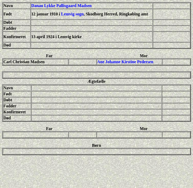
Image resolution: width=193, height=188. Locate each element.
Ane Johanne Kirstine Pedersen (125, 62)
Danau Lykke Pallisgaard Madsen (61, 5)
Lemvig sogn (72, 14)
